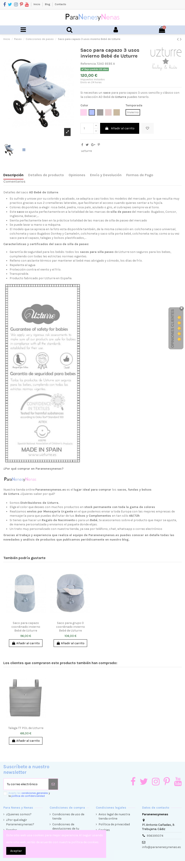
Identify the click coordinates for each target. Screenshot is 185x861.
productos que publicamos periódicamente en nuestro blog (84, 539)
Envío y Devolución (106, 175)
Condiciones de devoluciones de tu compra (65, 828)
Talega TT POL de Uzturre (25, 728)
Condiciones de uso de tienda (68, 816)
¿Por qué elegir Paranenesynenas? (20, 822)
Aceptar (16, 851)
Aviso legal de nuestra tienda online (114, 816)
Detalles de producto (46, 175)
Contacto (60, 4)
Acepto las (29, 794)
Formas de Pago (139, 175)
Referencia (88, 64)
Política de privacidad (114, 824)
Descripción (13, 175)
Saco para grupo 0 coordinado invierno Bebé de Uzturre (70, 626)
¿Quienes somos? (19, 814)
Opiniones (77, 175)
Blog (48, 4)
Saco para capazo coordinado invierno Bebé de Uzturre (25, 626)
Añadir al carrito (120, 128)
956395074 (155, 836)
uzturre (86, 151)
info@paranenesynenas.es (161, 847)
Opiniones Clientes (172, 328)
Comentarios (14, 181)
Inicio (37, 4)
